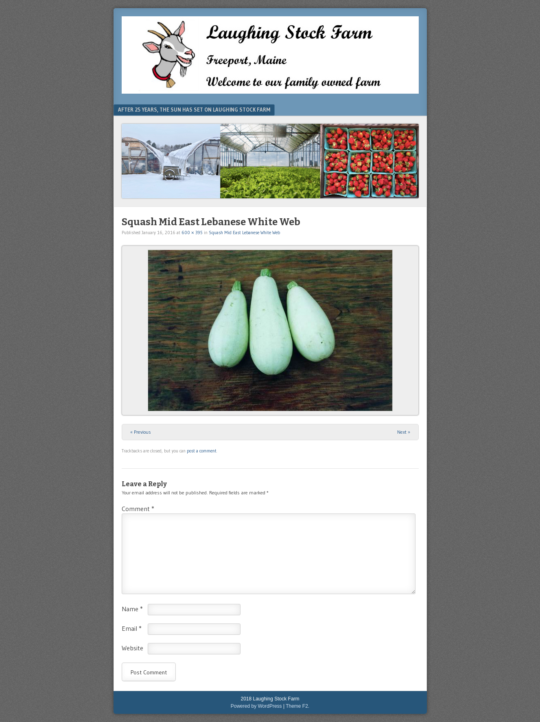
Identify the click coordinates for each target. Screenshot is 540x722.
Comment (138, 509)
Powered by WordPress (256, 706)
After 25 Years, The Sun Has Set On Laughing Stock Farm (194, 109)
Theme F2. (297, 706)
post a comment (201, 451)
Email (132, 628)
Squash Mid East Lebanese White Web (244, 232)
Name (132, 609)
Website (132, 648)
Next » (403, 432)
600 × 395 (192, 232)
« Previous (140, 432)
